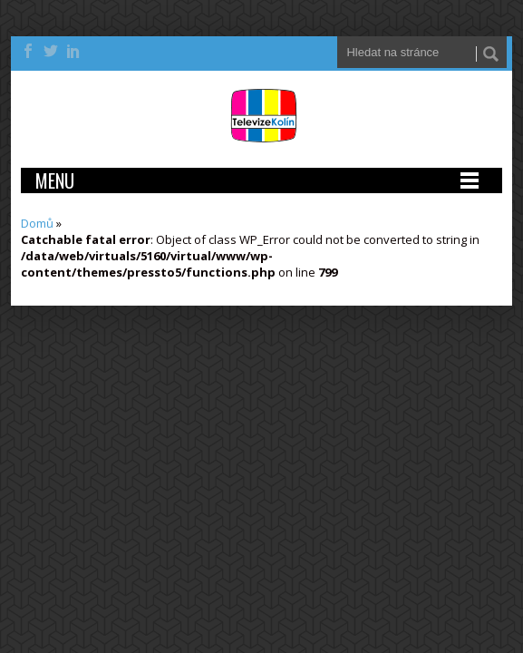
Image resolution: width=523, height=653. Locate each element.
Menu (54, 180)
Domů (37, 223)
